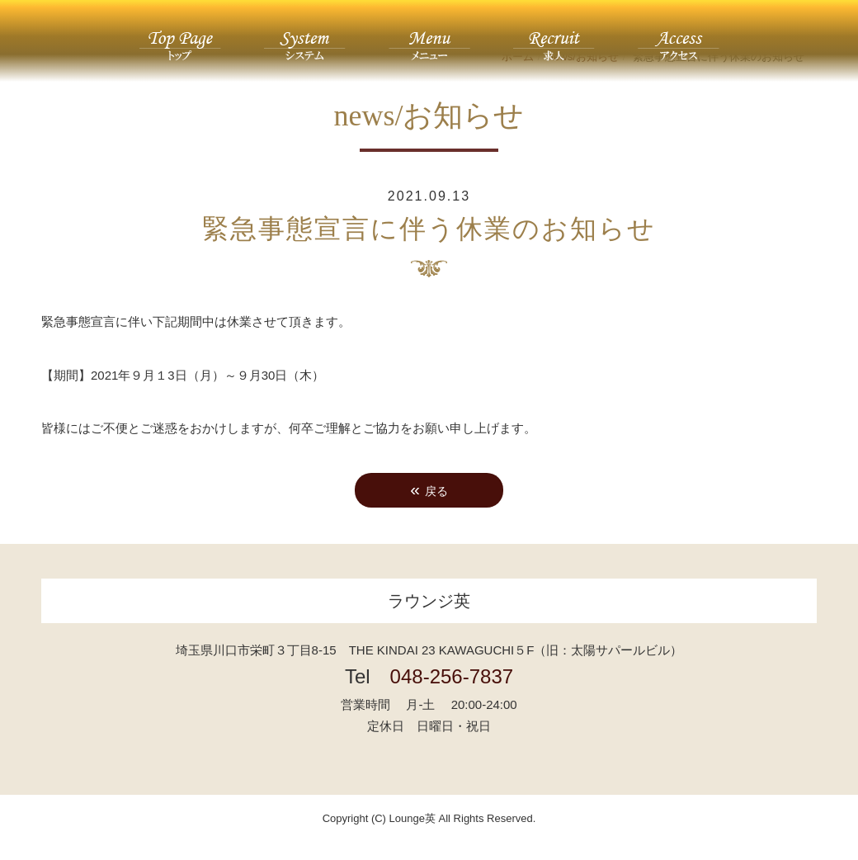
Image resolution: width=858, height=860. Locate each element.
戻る (429, 489)
